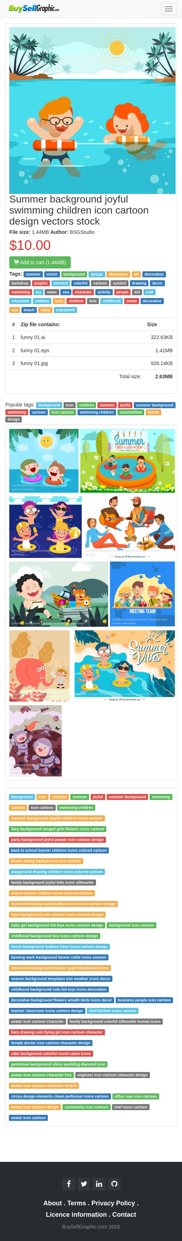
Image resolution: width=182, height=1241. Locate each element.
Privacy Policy (113, 1203)
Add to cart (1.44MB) (40, 262)
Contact (124, 1214)
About (53, 1203)
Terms (76, 1203)
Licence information (76, 1214)
